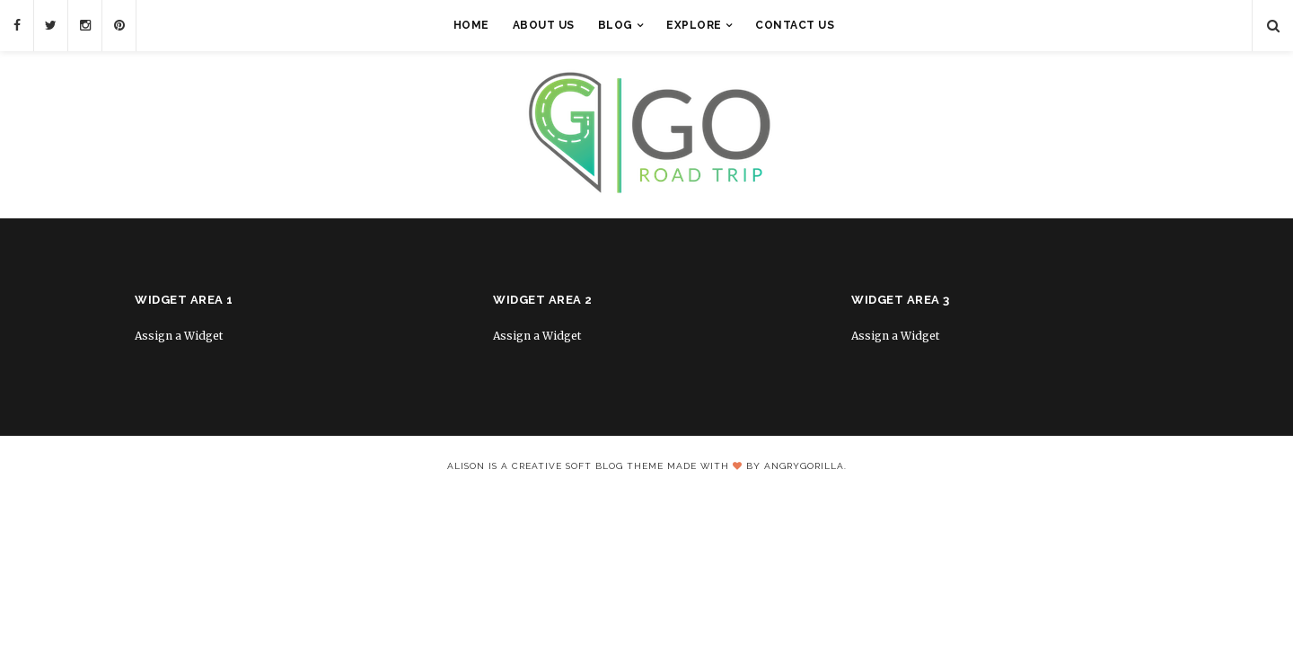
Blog (615, 25)
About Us (544, 25)
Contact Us (794, 25)
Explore (694, 25)
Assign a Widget (179, 335)
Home (471, 25)
